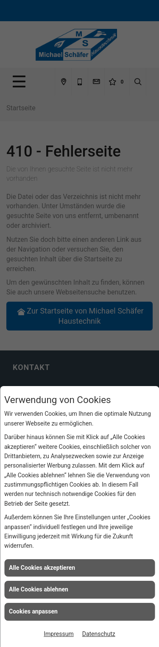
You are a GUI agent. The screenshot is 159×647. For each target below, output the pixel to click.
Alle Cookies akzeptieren (42, 567)
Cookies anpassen (33, 611)
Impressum (58, 633)
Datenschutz (98, 633)
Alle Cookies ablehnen (38, 589)
